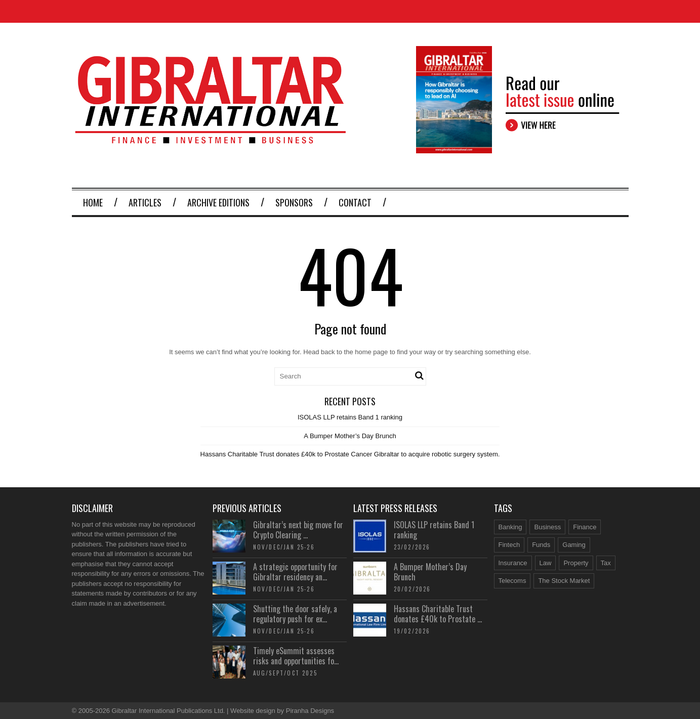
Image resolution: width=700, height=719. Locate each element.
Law (546, 563)
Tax (606, 563)
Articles (145, 202)
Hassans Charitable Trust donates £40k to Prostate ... (438, 614)
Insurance (513, 563)
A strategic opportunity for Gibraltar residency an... (295, 572)
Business (547, 527)
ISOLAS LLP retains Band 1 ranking (350, 417)
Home (93, 202)
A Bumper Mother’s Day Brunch (350, 436)
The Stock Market (564, 580)
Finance (584, 527)
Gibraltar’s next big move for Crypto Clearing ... (298, 530)
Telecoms (512, 580)
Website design (252, 710)
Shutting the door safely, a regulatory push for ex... (295, 614)
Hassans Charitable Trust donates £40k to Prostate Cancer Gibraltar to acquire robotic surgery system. (350, 454)
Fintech (509, 544)
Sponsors (294, 202)
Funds (541, 544)
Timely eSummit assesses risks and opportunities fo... (296, 656)
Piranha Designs (310, 710)
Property (575, 563)
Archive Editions (218, 202)
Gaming (574, 544)
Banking (510, 527)
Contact (355, 202)
